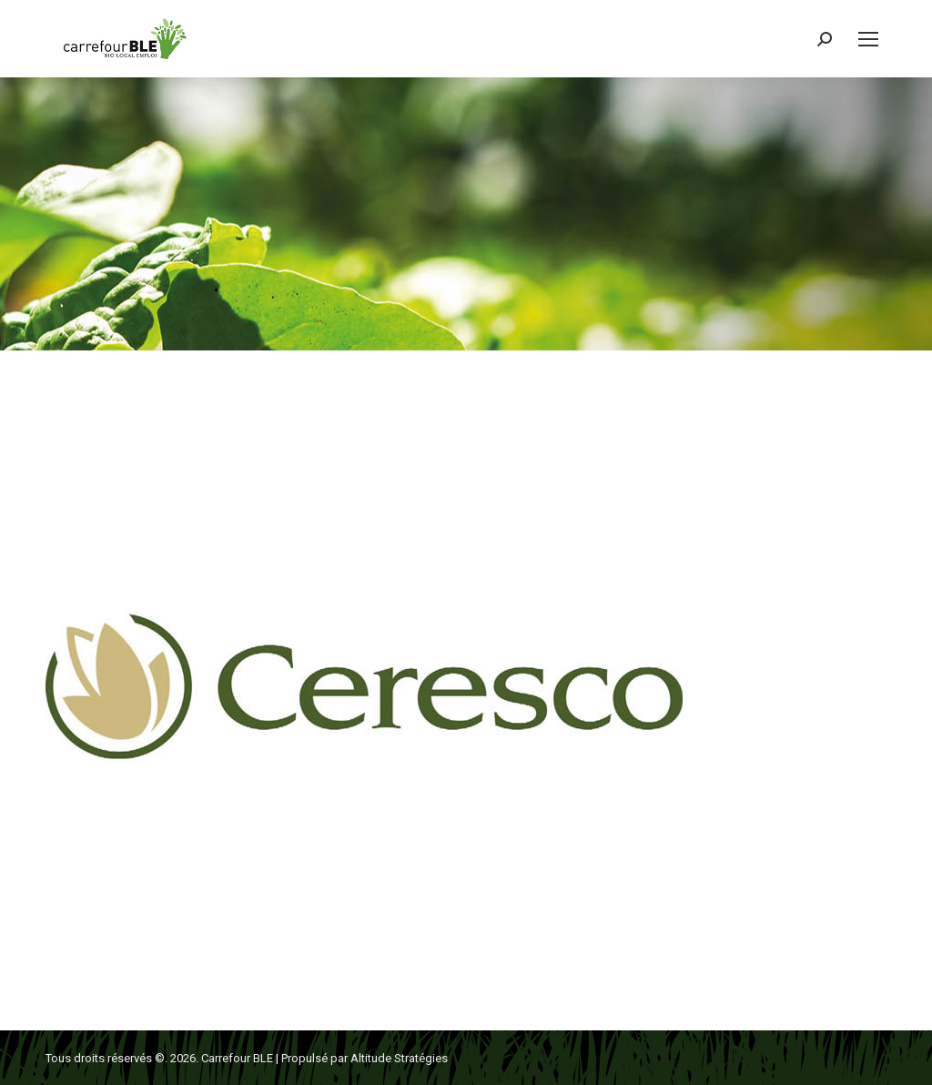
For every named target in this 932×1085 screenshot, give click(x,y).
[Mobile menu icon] (868, 39)
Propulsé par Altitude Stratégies (364, 1058)
